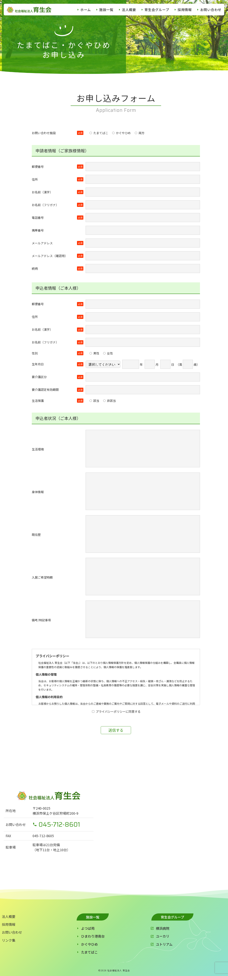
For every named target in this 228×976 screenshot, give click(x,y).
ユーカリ (162, 936)
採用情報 (185, 9)
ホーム (85, 9)
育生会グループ (156, 9)
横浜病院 (162, 928)
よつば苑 (88, 928)
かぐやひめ (89, 944)
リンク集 (8, 940)
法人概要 (129, 9)
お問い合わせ (210, 9)
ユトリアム (164, 944)
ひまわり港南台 (93, 936)
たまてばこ (89, 952)
